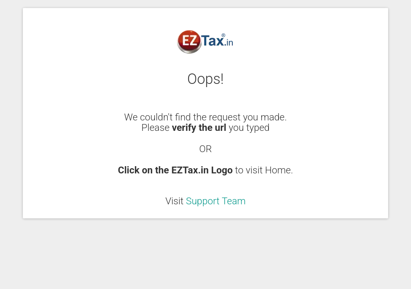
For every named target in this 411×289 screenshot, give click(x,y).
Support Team (216, 201)
